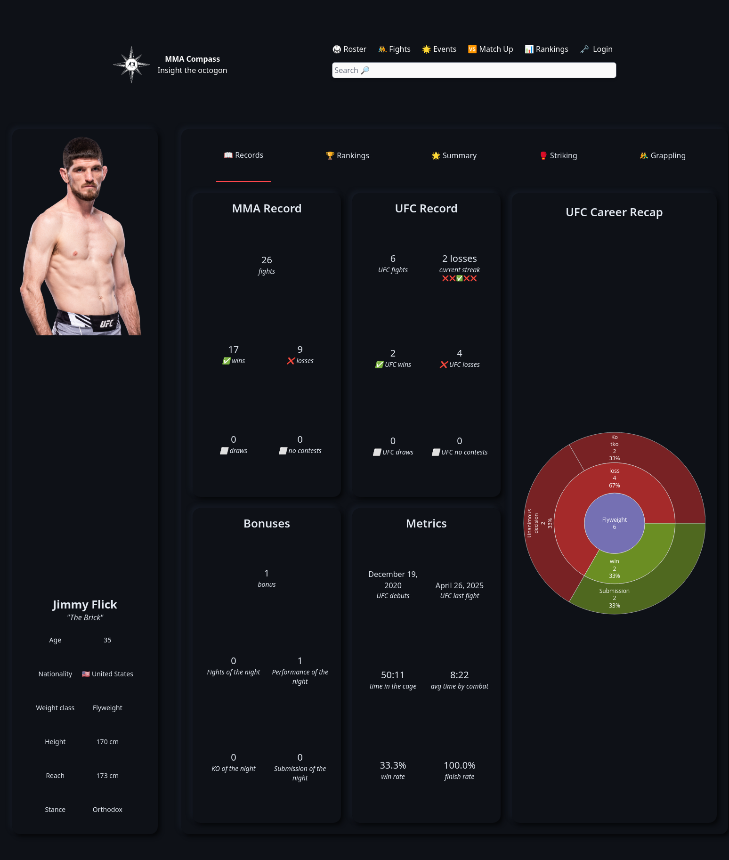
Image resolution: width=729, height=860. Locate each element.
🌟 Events (439, 49)
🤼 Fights (394, 49)
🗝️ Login (597, 49)
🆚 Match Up (490, 49)
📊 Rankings (546, 49)
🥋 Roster (349, 49)
